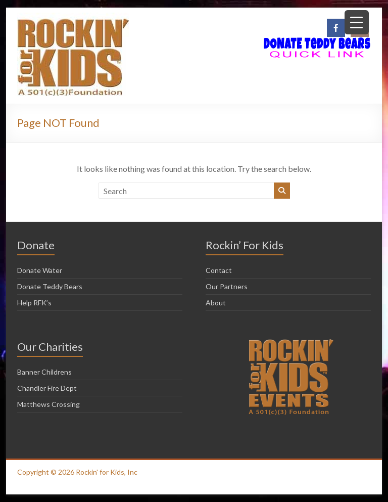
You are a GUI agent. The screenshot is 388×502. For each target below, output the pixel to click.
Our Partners (227, 286)
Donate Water (39, 270)
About (216, 302)
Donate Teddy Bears (49, 286)
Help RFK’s (34, 302)
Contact (219, 270)
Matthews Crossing (48, 404)
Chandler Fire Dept (47, 388)
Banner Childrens (44, 372)
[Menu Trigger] (357, 22)
